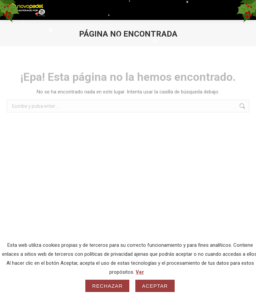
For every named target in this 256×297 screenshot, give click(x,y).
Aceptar (155, 286)
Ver (140, 272)
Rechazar (107, 286)
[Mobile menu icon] (245, 10)
